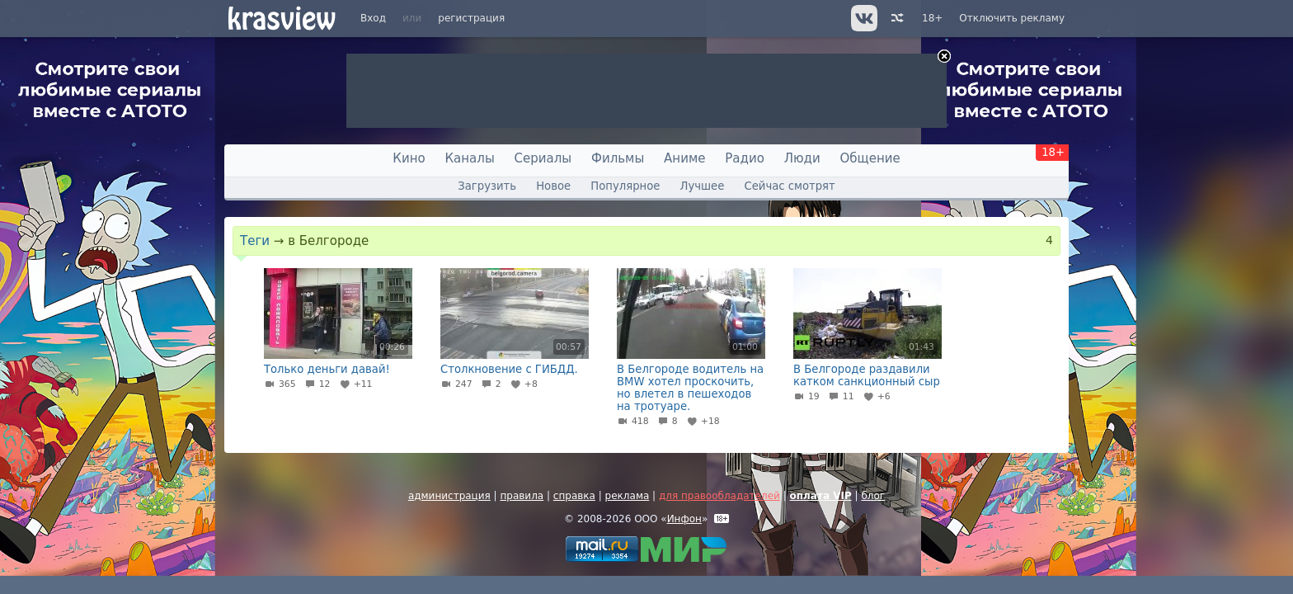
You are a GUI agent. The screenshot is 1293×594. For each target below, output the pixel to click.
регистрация (471, 18)
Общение (870, 158)
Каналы (469, 158)
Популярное (625, 186)
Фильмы (617, 158)
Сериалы (543, 158)
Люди (802, 158)
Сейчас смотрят (790, 186)
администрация (449, 496)
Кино (409, 158)
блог (873, 496)
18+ (932, 18)
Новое (553, 186)
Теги (255, 240)
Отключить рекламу (1012, 18)
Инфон (684, 519)
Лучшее (702, 186)
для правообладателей (719, 496)
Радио (744, 158)
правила (521, 496)
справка (574, 496)
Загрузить (487, 186)
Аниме (684, 158)
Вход (373, 18)
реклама (627, 496)
